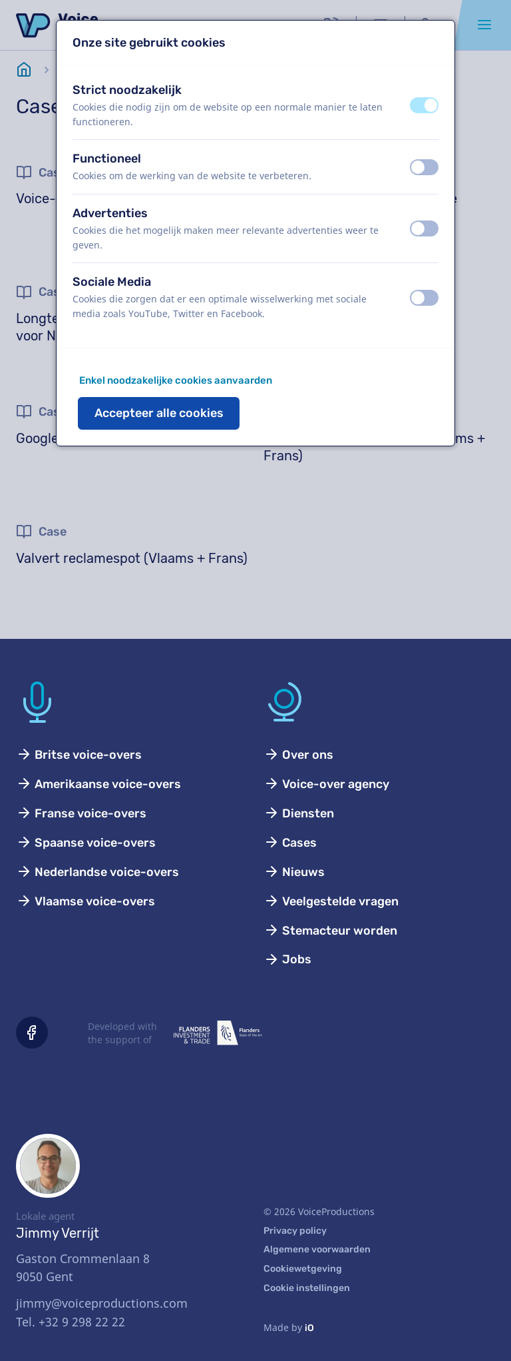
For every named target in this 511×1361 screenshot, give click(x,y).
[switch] (424, 105)
